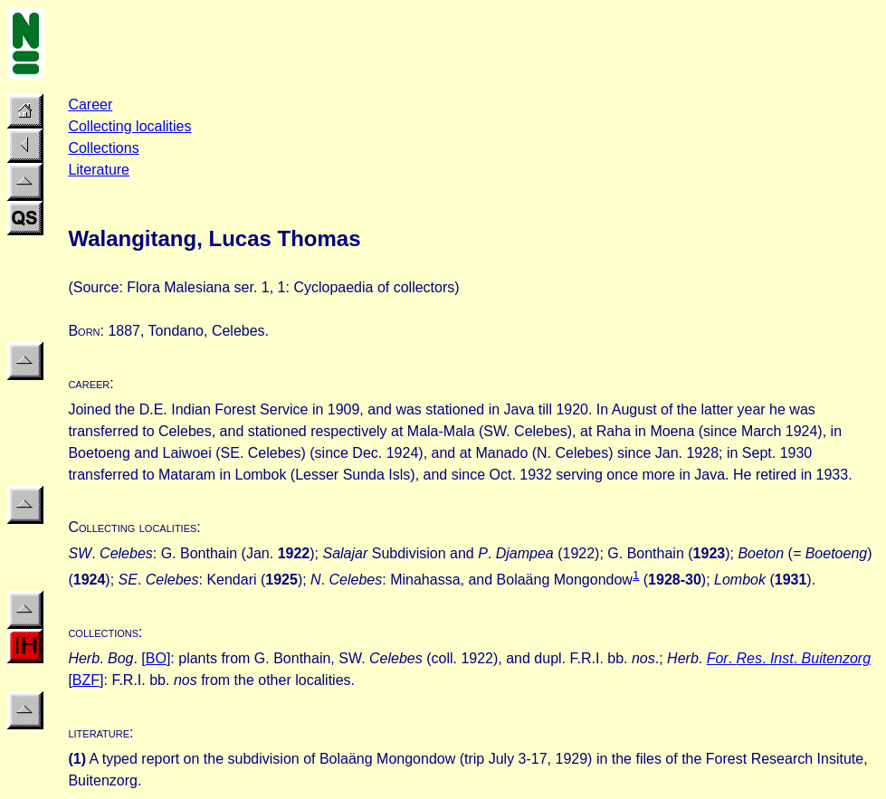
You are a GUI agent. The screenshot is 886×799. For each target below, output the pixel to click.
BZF (86, 680)
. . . (800, 658)
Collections (103, 148)
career (89, 383)
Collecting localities (129, 126)
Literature (98, 169)
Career (90, 104)
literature (98, 732)
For (718, 658)
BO (156, 658)
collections (103, 632)
